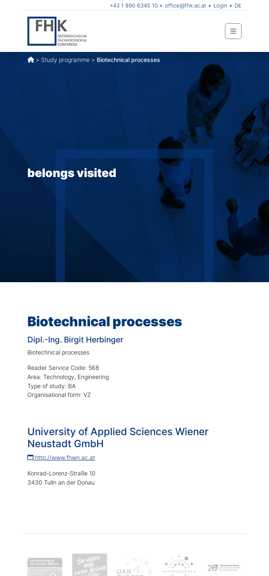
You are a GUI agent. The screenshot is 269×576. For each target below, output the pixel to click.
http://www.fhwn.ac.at (61, 457)
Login (220, 5)
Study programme (65, 59)
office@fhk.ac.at (185, 5)
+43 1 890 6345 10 (134, 5)
